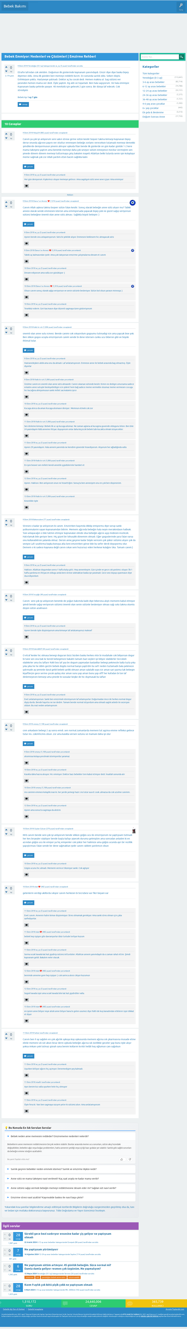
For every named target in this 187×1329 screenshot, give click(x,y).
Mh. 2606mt (70, 1290)
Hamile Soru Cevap (126, 8)
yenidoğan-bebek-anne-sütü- (54, 1277)
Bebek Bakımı (15, 6)
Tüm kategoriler (150, 73)
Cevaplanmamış (46, 8)
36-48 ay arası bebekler (154, 99)
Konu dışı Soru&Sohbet (104, 8)
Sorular (33, 8)
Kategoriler (61, 8)
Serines (67, 1274)
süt (37, 1277)
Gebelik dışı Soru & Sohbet (14, 1309)
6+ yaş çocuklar (150, 108)
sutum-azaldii (74, 1277)
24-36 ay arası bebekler (154, 95)
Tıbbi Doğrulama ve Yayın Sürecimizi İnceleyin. (80, 1210)
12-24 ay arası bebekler (48, 1254)
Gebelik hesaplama (35, 1309)
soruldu (80, 66)
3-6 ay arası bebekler (153, 82)
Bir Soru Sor (86, 8)
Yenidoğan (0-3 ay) (35, 66)
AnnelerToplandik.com (175, 1309)
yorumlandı (60, 175)
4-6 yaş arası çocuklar (153, 103)
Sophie (73, 1254)
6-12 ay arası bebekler (46, 1242)
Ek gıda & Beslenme (153, 112)
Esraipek (71, 1242)
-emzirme (29, 1277)
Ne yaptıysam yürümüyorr (41, 1249)
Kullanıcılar (73, 8)
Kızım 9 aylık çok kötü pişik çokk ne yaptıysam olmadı (58, 1284)
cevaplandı (63, 133)
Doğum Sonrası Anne (153, 116)
